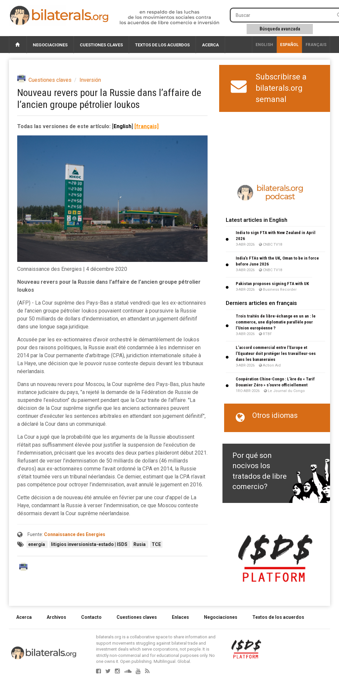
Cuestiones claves (101, 44)
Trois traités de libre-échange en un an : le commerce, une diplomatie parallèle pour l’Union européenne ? (275, 322)
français (316, 44)
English (264, 44)
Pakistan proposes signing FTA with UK (272, 283)
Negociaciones (50, 44)
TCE (156, 544)
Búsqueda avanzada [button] (280, 28)
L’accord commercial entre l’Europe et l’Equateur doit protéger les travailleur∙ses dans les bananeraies (276, 353)
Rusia (140, 544)
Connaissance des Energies (74, 534)
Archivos (56, 617)
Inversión (90, 80)
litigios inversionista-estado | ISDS (89, 544)
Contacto (91, 617)
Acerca (210, 44)
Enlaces (180, 617)
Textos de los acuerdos (162, 44)
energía (37, 544)
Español (289, 44)
